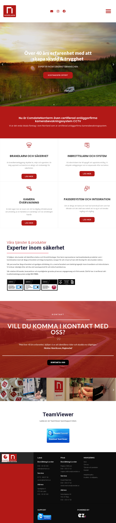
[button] (108, 11)
